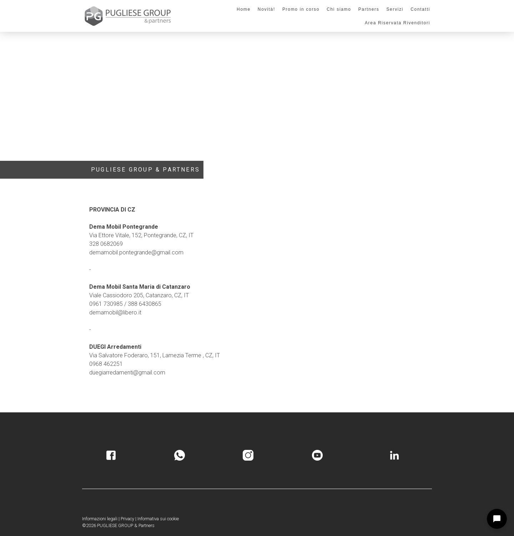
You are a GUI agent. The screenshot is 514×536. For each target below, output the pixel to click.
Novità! (266, 9)
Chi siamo (339, 9)
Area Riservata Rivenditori (397, 22)
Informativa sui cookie (158, 518)
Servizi (394, 9)
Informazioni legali (99, 518)
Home (244, 9)
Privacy (127, 518)
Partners (368, 9)
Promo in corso (300, 9)
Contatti (420, 9)
